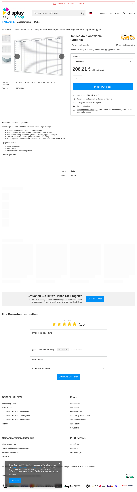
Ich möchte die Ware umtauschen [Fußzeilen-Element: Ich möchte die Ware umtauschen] (16, 420)
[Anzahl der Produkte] (77, 78)
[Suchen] (82, 13)
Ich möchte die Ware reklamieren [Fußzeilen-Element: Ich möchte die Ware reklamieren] (15, 411)
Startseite (15, 30)
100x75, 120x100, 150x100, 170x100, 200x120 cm (35, 82)
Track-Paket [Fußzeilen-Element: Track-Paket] (7, 407)
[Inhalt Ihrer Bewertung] (68, 336)
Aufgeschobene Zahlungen (87, 110)
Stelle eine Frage (95, 299)
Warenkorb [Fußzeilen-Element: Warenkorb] (74, 407)
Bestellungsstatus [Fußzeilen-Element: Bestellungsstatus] (9, 403)
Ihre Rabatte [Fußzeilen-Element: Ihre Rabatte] (75, 424)
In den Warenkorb (102, 87)
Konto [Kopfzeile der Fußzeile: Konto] (73, 397)
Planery (66, 30)
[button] (17, 56)
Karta (73, 171)
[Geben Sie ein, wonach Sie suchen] (58, 13)
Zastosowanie (24, 22)
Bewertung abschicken (68, 377)
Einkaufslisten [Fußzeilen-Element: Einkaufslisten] (76, 411)
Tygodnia (74, 30)
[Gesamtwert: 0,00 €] (129, 13)
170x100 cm (21, 88)
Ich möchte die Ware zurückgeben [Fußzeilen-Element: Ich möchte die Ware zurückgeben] (16, 416)
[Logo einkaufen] (13, 13)
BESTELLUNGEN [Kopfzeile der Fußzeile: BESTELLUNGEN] (12, 397)
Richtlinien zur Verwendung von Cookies (27, 467)
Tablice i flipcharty (54, 30)
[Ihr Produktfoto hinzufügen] (74, 349)
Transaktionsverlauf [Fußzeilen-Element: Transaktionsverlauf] (78, 420)
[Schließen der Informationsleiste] (132, 3)
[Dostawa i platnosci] (68, 489)
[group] (39, 56)
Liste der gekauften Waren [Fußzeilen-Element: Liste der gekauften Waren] (81, 416)
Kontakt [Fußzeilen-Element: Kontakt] (5, 424)
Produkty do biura (39, 30)
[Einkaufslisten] (115, 13)
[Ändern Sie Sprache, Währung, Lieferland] (92, 13)
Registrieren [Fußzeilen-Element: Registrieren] (75, 403)
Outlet (37, 22)
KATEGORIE (8, 22)
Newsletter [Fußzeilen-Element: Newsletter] (74, 428)
